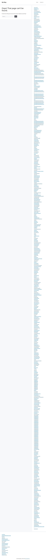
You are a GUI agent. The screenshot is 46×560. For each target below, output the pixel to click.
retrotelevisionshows (37, 106)
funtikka (35, 227)
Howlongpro (36, 189)
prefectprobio (36, 141)
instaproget (36, 207)
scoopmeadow (36, 494)
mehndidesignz (36, 173)
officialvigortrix (36, 50)
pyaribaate (36, 392)
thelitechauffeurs (37, 348)
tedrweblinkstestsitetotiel (38, 109)
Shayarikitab (36, 284)
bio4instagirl (36, 355)
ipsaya (35, 315)
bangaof (35, 107)
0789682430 (36, 424)
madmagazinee (36, 463)
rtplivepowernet (37, 175)
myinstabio (36, 246)
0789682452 (36, 436)
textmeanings (36, 414)
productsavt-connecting (38, 51)
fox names (36, 153)
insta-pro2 (36, 361)
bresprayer (36, 313)
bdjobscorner (36, 180)
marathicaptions (37, 357)
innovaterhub (36, 155)
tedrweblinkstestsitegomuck (39, 71)
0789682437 (36, 420)
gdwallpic (35, 491)
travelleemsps (36, 483)
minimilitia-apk (36, 217)
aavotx (35, 220)
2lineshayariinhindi (37, 490)
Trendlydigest (36, 62)
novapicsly (36, 410)
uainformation (36, 235)
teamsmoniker (36, 156)
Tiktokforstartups (37, 64)
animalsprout (36, 300)
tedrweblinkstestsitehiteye (38, 97)
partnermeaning (37, 327)
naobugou (36, 88)
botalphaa (36, 22)
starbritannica (36, 269)
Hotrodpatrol (36, 65)
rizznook (35, 477)
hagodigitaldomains (37, 112)
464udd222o (36, 374)
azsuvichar (36, 247)
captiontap (36, 514)
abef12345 (36, 126)
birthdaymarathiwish (37, 360)
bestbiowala (36, 331)
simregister (36, 257)
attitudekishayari (37, 484)
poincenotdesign (5, 544)
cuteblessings (36, 285)
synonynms (36, 489)
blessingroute (36, 311)
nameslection (36, 57)
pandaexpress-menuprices (38, 397)
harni (35, 237)
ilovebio (35, 371)
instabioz (35, 148)
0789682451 (36, 435)
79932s (35, 66)
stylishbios (36, 332)
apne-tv (35, 369)
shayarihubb (36, 365)
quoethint (36, 373)
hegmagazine (36, 482)
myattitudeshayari (37, 393)
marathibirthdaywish (37, 294)
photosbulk (36, 231)
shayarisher (36, 342)
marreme (35, 170)
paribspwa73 (36, 49)
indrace (35, 120)
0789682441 (36, 425)
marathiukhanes (37, 333)
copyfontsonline (37, 508)
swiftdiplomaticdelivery (38, 183)
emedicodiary (36, 245)
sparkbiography (37, 322)
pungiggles (36, 452)
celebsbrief (36, 162)
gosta (35, 233)
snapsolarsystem (37, 251)
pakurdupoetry (36, 243)
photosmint (36, 13)
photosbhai (36, 241)
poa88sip (35, 42)
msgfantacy (36, 340)
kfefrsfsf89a (36, 375)
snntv (35, 366)
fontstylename (36, 358)
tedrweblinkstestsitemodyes (39, 101)
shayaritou (36, 260)
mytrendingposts (37, 32)
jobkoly (35, 256)
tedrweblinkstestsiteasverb (39, 93)
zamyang (3, 542)
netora (35, 214)
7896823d (36, 380)
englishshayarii (36, 400)
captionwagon (36, 159)
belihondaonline (37, 176)
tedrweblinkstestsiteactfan (38, 73)
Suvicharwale (36, 290)
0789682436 (36, 419)
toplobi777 (36, 41)
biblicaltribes (36, 83)
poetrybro (36, 321)
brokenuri (3, 545)
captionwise (36, 255)
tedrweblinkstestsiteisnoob (39, 123)
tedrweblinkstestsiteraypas (39, 103)
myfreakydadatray (37, 113)
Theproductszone (37, 249)
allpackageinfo (36, 206)
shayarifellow (36, 347)
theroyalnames (36, 302)
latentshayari (36, 185)
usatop (35, 368)
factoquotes (36, 335)
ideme (35, 84)
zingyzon (35, 455)
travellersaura (36, 473)
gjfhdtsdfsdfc (36, 377)
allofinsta (35, 221)
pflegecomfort (4, 554)
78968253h (36, 384)
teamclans (36, 209)
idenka (35, 215)
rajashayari (36, 222)
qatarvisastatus (36, 205)
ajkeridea (35, 349)
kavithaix (35, 336)
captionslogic (36, 259)
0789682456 (36, 441)
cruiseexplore (36, 151)
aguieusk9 (36, 40)
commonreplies (37, 87)
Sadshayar (36, 287)
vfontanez (36, 56)
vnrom (35, 17)
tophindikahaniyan (37, 242)
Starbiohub (36, 407)
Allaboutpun (36, 115)
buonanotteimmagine (38, 265)
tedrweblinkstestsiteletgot (38, 100)
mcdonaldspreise (37, 225)
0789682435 (36, 418)
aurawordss (36, 498)
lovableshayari (36, 401)
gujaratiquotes (36, 356)
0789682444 (36, 428)
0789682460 (36, 445)
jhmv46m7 (36, 378)
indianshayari (36, 310)
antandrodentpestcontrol (6, 535)
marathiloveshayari (37, 192)
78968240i (36, 385)
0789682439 (36, 423)
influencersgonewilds (38, 289)
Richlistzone (36, 143)
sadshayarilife (36, 525)
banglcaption (36, 344)
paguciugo (4, 551)
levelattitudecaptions (37, 27)
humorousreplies (37, 86)
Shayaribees (36, 292)
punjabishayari (36, 197)
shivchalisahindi (37, 21)
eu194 (35, 136)
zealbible (35, 323)
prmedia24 (36, 238)
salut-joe (3, 537)
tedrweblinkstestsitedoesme (39, 108)
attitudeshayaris (37, 200)
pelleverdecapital (5, 538)
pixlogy (35, 191)
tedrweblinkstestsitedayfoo (39, 122)
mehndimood (36, 522)
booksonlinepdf (37, 208)
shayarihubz (36, 500)
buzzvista (35, 314)
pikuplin (35, 486)
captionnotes (36, 114)
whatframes (36, 272)
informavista (36, 306)
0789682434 (36, 417)
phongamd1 (36, 163)
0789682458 (36, 443)
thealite (35, 518)
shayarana (36, 30)
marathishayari (36, 507)
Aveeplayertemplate (37, 188)
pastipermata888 (37, 138)
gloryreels (36, 150)
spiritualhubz (36, 24)
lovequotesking (36, 248)
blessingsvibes (36, 33)
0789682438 (36, 422)
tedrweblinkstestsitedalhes (39, 121)
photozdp (35, 350)
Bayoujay (35, 59)
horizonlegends (37, 268)
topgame (35, 216)
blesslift (35, 308)
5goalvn (3, 536)
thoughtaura (36, 394)
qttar (35, 118)
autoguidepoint (37, 512)
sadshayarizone (37, 330)
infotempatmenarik (37, 224)
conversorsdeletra (37, 402)
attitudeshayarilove (37, 266)
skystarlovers (36, 497)
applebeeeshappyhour (38, 218)
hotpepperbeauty (5, 543)
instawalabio (36, 352)
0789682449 (36, 433)
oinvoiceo (3, 549)
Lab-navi (35, 63)
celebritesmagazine (37, 316)
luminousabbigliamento (38, 48)
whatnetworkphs (37, 20)
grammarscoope (37, 408)
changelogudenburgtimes (38, 90)
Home (37, 2)
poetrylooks (36, 466)
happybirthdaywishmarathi (39, 196)
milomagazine (36, 324)
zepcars (35, 276)
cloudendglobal (37, 125)
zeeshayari (36, 458)
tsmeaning (36, 487)
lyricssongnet (36, 460)
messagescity (36, 411)
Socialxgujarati (36, 338)
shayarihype (36, 304)
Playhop (35, 520)
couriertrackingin (37, 396)
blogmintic (36, 367)
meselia (35, 46)
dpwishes (35, 343)
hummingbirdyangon (38, 130)
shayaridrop (36, 453)
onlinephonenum (5, 550)
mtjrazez (35, 129)
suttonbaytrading (5, 552)
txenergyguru (36, 179)
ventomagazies (36, 279)
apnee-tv (35, 15)
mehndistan (36, 475)
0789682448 (36, 432)
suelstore (35, 133)
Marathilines (36, 116)
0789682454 (36, 439)
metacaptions (36, 503)
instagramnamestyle (37, 523)
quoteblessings (36, 283)
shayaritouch (36, 398)
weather (35, 230)
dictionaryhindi (36, 16)
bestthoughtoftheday (38, 201)
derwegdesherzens (37, 54)
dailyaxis (35, 146)
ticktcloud (35, 44)
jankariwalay (36, 267)
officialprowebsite (37, 47)
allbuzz (35, 147)
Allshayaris (36, 299)
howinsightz (36, 480)
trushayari (36, 329)
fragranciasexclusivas (38, 36)
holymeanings (36, 403)
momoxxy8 (4, 553)
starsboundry (36, 277)
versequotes (36, 160)
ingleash (35, 158)
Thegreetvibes (36, 298)
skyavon (35, 506)
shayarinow (36, 139)
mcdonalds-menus (37, 25)
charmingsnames (37, 456)
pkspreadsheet (36, 181)
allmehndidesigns (37, 199)
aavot (35, 359)
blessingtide (36, 415)
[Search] (15, 16)
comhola (3, 534)
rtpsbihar (35, 9)
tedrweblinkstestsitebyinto (38, 70)
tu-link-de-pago (36, 164)
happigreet (36, 28)
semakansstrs (36, 516)
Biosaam (35, 296)
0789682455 (36, 440)
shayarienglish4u (37, 210)
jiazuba (35, 128)
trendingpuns (36, 515)
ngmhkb (35, 376)
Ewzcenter (36, 58)
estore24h (36, 89)
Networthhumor (37, 142)
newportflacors (4, 548)
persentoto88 (36, 178)
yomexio (35, 341)
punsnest (35, 510)
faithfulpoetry (36, 354)
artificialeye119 (36, 34)
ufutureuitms (36, 472)
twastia (35, 262)
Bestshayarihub (37, 293)
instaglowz (36, 499)
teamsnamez (36, 317)
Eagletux (35, 61)
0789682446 (36, 430)
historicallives (36, 280)
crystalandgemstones (5, 540)
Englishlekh (36, 297)
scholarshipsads (37, 11)
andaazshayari (36, 149)
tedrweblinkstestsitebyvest (39, 95)
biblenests (36, 492)
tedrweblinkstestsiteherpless (39, 96)
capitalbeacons (36, 467)
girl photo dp (36, 232)
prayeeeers (36, 502)
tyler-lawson (4, 541)
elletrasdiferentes (37, 309)
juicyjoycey (36, 465)
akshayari (35, 461)
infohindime (36, 263)
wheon (35, 351)
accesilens (36, 111)
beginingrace (36, 319)
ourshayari (36, 391)
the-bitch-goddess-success (38, 171)
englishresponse (37, 485)
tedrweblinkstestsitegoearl (39, 80)
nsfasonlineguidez (37, 250)
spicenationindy (37, 69)
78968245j (36, 386)
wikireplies (36, 7)
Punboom (35, 413)
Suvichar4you (36, 468)
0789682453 (36, 438)
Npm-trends (36, 67)
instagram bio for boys (38, 258)
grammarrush (36, 326)
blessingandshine (37, 501)
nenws (35, 234)
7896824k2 (36, 388)
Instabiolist (36, 307)
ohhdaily (35, 273)
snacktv (35, 274)
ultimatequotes (36, 252)
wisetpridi (35, 165)
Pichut (35, 450)
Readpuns (36, 190)
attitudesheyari (36, 469)
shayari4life (36, 193)
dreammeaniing (37, 517)
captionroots (36, 451)
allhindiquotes (36, 198)
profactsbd (36, 254)
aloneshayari (36, 14)
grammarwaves (37, 157)
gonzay (35, 519)
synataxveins (36, 301)
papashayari (36, 29)
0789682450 (36, 434)
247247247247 (36, 449)
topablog (35, 239)
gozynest (35, 305)
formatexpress (36, 204)
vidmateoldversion (37, 229)
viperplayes (36, 325)
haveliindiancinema (37, 72)
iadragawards (36, 275)
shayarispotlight (37, 478)
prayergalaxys (36, 509)
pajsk (35, 154)
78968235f (36, 382)
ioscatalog (36, 137)
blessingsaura (36, 505)
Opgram (35, 291)
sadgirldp (35, 226)
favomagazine (36, 481)
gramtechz (36, 528)
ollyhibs (35, 167)
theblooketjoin (36, 202)
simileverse (36, 470)
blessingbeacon (37, 409)
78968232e (36, 381)
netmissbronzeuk (37, 166)
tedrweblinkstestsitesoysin (38, 124)
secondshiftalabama (37, 45)
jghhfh (35, 390)
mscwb (35, 23)
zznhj (35, 134)
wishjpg (35, 223)
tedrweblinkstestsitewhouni (39, 81)
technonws (36, 240)
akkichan (35, 174)
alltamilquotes (36, 476)
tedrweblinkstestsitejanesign (39, 76)
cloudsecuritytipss (37, 406)
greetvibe (35, 334)
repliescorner (36, 8)
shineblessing (36, 145)
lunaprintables (36, 405)
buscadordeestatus (37, 12)
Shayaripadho (36, 187)
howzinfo (35, 464)
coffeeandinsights (37, 37)
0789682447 (36, 431)
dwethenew (36, 53)
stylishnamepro (36, 31)
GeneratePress (27, 558)
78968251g (36, 383)
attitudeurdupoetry (37, 195)
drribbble (35, 55)
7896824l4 (36, 389)
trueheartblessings (37, 495)
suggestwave (36, 493)
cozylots (35, 172)
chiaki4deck (36, 474)
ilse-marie (35, 82)
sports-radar (36, 212)
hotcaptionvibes (37, 318)
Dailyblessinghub (37, 288)
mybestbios (36, 457)
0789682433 (36, 416)
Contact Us (41, 2)
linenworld (36, 271)
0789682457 (36, 442)
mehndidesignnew (37, 282)
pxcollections (36, 264)
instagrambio (36, 140)
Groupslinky (36, 524)
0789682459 (36, 444)
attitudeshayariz (37, 346)
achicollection (36, 459)
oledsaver (35, 399)
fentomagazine (36, 19)
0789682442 (36, 426)
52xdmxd (35, 184)
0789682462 (36, 448)
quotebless (36, 372)
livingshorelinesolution (6, 546)
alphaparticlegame (37, 213)
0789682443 (36, 427)
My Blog (4, 2)
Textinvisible (36, 339)
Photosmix (36, 281)
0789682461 (36, 447)
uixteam (35, 182)
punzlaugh (36, 511)
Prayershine (36, 117)
